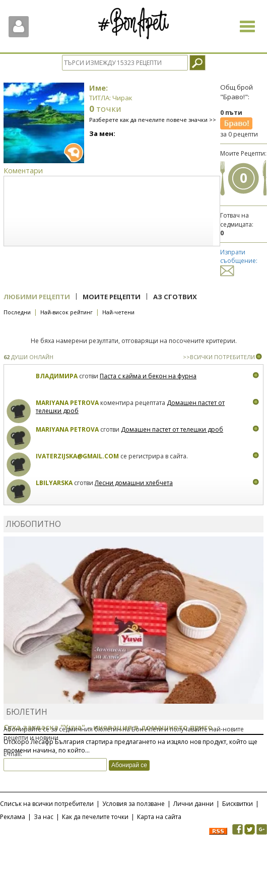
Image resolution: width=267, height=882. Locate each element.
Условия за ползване (133, 803)
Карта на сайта (159, 816)
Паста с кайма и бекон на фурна (148, 376)
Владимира (57, 376)
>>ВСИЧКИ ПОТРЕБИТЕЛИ (219, 357)
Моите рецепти (112, 296)
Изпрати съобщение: (238, 261)
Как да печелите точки (95, 816)
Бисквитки (237, 803)
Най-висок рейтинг (66, 312)
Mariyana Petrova (67, 402)
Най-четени (118, 312)
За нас (43, 816)
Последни (17, 312)
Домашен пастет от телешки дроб (172, 429)
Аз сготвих (175, 296)
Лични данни (193, 803)
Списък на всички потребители (47, 803)
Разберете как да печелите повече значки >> (152, 119)
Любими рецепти (37, 296)
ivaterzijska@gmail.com (77, 456)
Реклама (12, 816)
